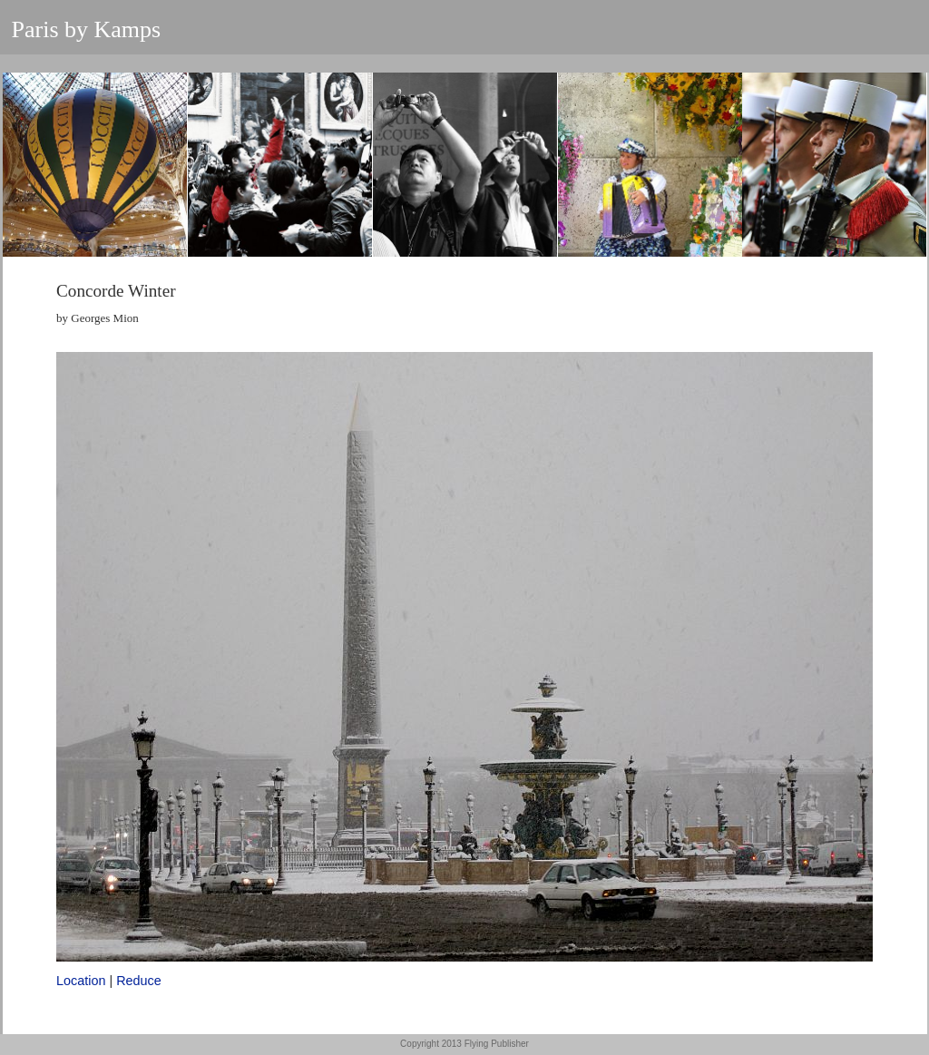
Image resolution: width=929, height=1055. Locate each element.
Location (80, 980)
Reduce (138, 980)
